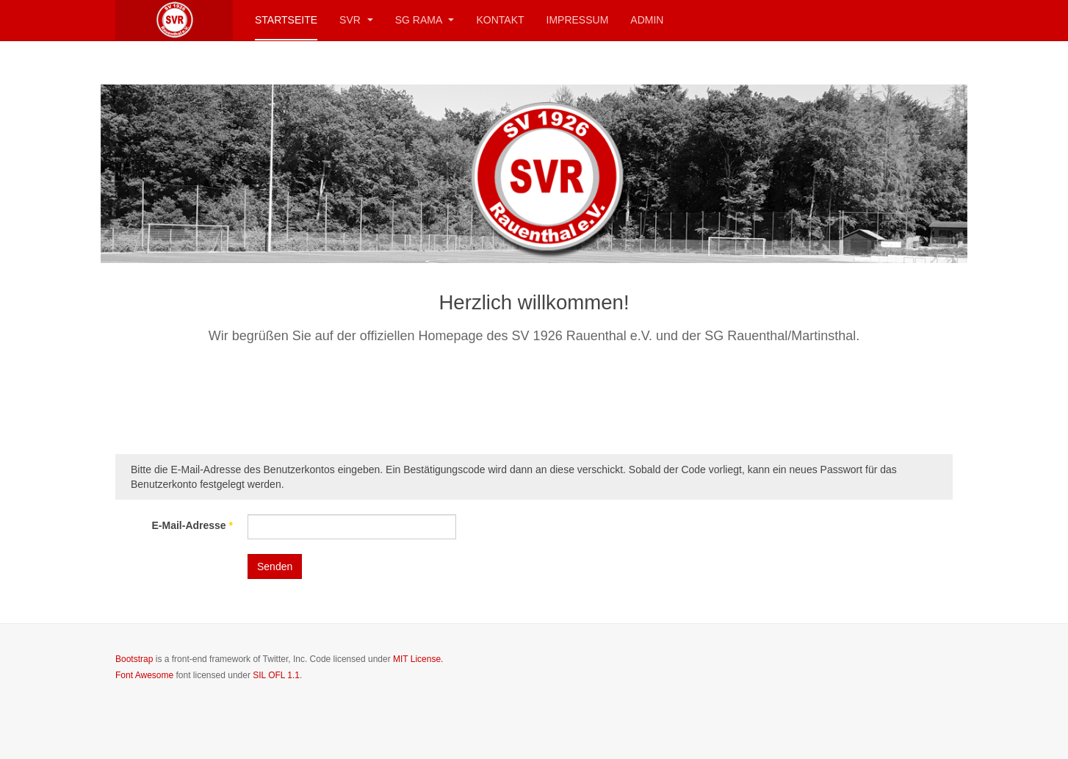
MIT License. (418, 659)
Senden (274, 566)
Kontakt (500, 20)
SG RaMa (425, 20)
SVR (356, 20)
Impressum (577, 20)
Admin (646, 20)
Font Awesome (144, 675)
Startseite (286, 20)
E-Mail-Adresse (193, 525)
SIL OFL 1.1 (276, 675)
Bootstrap (134, 659)
